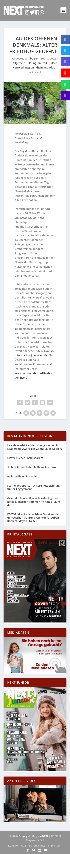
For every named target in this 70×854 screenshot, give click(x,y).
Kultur (53, 63)
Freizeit (42, 63)
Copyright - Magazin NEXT (33, 836)
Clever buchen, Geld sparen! (25, 458)
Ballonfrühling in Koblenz (23, 476)
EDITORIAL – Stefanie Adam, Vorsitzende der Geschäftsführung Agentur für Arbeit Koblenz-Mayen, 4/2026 (33, 517)
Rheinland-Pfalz (45, 67)
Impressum (55, 845)
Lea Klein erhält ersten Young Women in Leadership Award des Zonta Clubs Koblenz (35, 447)
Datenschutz (37, 845)
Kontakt (13, 845)
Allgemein (19, 63)
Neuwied (18, 67)
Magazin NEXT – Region (32, 436)
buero (34, 58)
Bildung (31, 63)
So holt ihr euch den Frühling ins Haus (31, 467)
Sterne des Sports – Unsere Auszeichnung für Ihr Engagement (33, 487)
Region (29, 67)
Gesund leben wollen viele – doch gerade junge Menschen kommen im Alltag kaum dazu (33, 501)
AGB (23, 845)
